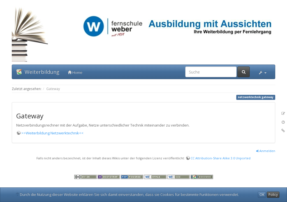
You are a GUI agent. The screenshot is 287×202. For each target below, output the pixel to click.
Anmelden (265, 151)
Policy (273, 194)
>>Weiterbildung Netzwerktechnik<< (52, 133)
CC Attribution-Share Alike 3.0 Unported (221, 158)
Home (75, 72)
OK (262, 194)
